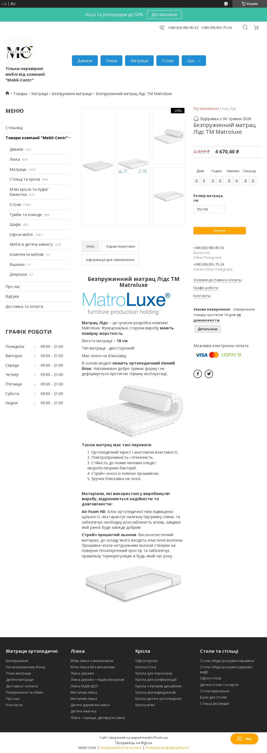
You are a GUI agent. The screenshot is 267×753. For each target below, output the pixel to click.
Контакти (14, 704)
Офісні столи (210, 678)
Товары (20, 93)
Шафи (15, 224)
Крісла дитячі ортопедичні (158, 698)
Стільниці (14, 127)
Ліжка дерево (82, 673)
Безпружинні (17, 660)
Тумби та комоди (26, 214)
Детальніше (164, 14)
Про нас (12, 286)
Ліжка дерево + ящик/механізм (97, 679)
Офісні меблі (21, 234)
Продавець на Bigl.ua (133, 742)
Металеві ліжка (84, 692)
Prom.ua (161, 737)
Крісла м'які (145, 704)
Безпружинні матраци (72, 93)
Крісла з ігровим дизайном (158, 686)
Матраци (139, 60)
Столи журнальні (214, 690)
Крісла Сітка (145, 666)
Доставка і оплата (22, 686)
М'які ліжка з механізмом (92, 660)
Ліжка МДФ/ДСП (84, 686)
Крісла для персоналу (153, 673)
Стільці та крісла (25, 179)
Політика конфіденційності (167, 747)
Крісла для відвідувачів (155, 692)
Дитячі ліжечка (83, 711)
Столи (168, 60)
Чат (244, 738)
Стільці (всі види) (214, 703)
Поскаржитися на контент (121, 747)
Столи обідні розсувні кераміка (227, 660)
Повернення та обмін (24, 692)
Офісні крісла (146, 660)
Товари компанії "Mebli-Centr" (36, 137)
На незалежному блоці (25, 666)
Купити (219, 231)
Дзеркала (18, 274)
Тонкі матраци (18, 673)
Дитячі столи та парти (219, 684)
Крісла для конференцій (156, 679)
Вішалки (17, 264)
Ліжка (111, 60)
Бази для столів (213, 697)
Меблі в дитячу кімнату (31, 244)
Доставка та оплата (24, 306)
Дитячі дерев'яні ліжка (90, 704)
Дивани (84, 60)
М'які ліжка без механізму (93, 666)
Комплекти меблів (27, 254)
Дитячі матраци (20, 679)
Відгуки (12, 296)
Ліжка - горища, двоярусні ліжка (98, 717)
